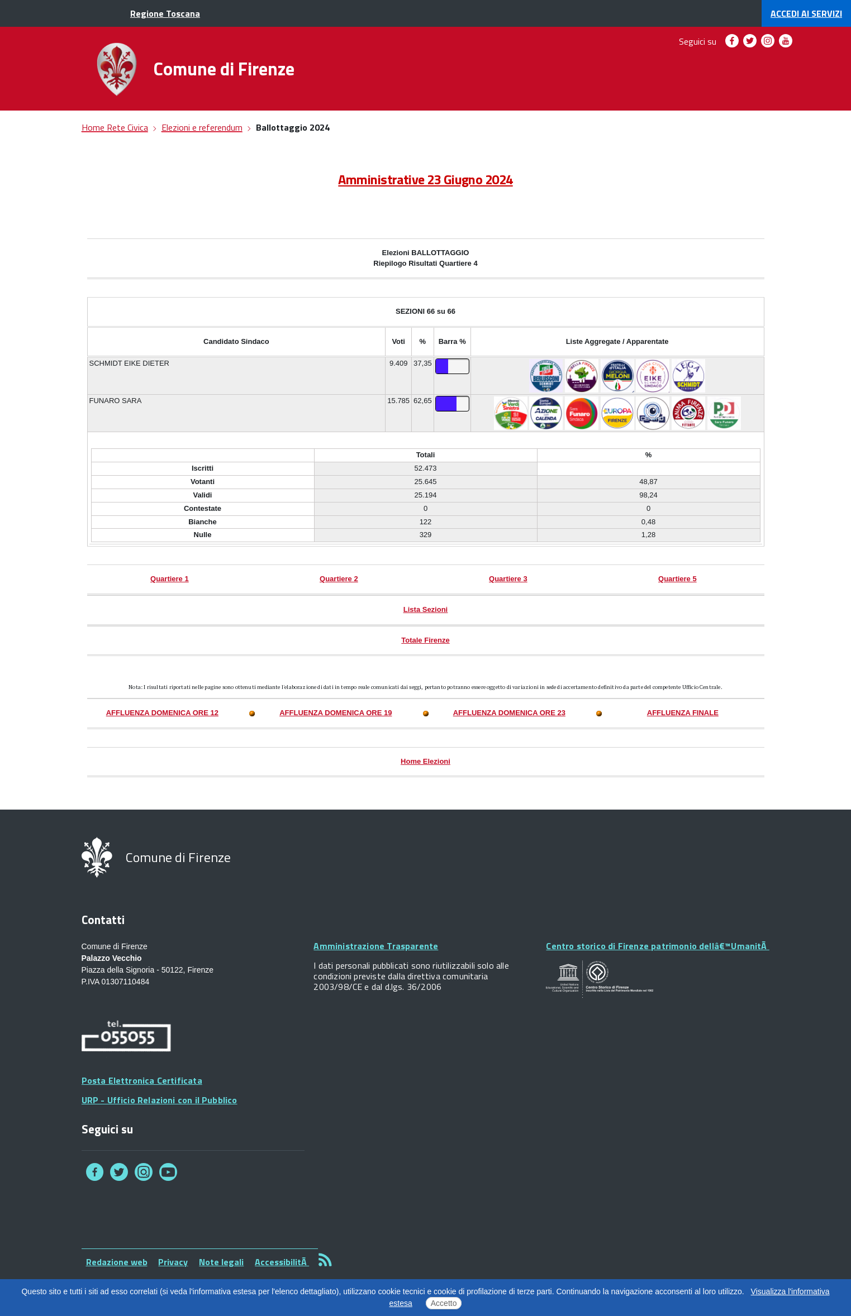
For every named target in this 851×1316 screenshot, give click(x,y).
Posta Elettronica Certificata (142, 1080)
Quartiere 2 (339, 579)
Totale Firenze (425, 640)
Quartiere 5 (677, 579)
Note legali (221, 1262)
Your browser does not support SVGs (599, 979)
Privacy (173, 1262)
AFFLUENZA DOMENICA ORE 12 (162, 713)
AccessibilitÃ (282, 1262)
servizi (806, 13)
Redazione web (117, 1262)
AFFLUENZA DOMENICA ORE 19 (335, 713)
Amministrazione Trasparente (375, 946)
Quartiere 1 (169, 579)
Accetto (444, 1303)
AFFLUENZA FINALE (683, 713)
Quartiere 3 (508, 579)
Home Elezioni (425, 761)
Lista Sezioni (425, 609)
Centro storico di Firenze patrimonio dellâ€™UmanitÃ (657, 946)
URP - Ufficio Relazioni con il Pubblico (159, 1100)
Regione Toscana (165, 13)
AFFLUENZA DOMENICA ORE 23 (509, 713)
